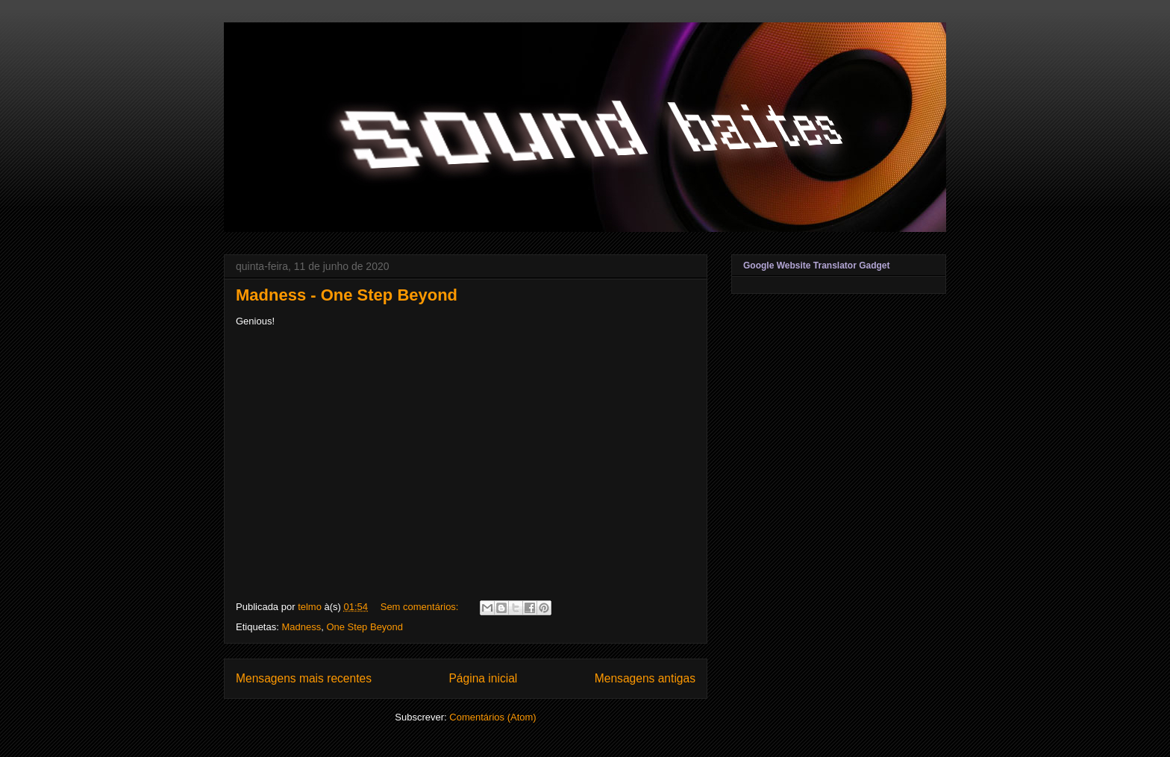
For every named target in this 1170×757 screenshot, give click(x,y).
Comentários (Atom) (492, 717)
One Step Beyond (364, 626)
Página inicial (482, 678)
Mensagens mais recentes (304, 678)
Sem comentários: (421, 606)
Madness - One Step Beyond (346, 295)
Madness (301, 626)
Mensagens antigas (645, 678)
